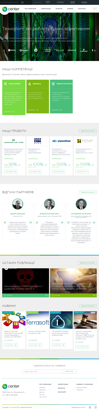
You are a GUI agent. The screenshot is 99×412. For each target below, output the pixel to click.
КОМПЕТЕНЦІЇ (46, 8)
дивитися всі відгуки (88, 192)
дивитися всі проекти (88, 131)
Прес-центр (43, 396)
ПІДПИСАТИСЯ (69, 371)
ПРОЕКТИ (59, 8)
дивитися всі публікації (87, 263)
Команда (42, 387)
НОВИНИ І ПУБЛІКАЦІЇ (84, 384)
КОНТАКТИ (82, 8)
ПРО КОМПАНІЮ (30, 8)
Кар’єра (41, 394)
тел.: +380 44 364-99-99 (10, 395)
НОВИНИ (70, 8)
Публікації (79, 390)
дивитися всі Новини (88, 306)
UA (95, 8)
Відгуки (41, 392)
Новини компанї (81, 387)
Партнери (42, 390)
